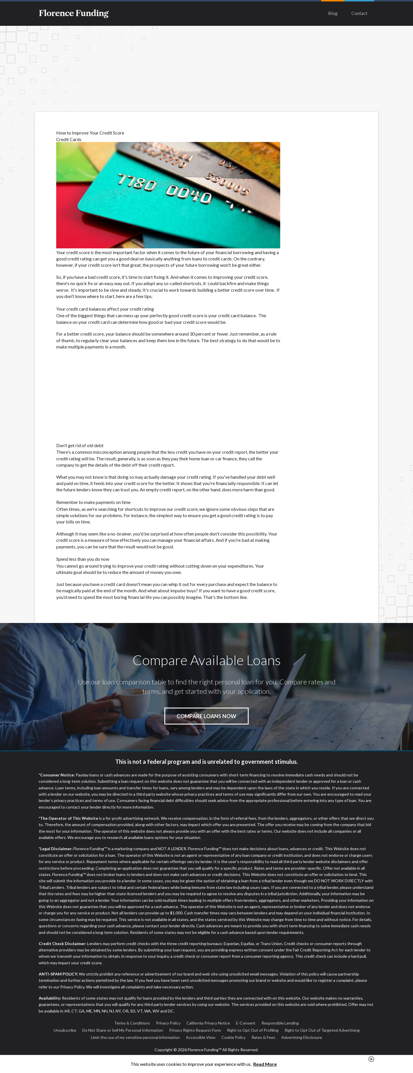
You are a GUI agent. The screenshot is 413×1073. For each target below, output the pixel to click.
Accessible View (200, 1037)
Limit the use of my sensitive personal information (135, 1037)
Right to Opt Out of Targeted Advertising (322, 1030)
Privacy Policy (168, 1023)
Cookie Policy (233, 1037)
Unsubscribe (65, 1030)
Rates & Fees (263, 1037)
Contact (359, 13)
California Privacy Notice (208, 1023)
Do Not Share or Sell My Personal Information (122, 1030)
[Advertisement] (206, 69)
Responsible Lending (280, 1023)
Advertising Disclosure (301, 1037)
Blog (333, 13)
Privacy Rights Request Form (195, 1030)
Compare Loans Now (206, 716)
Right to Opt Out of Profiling (252, 1030)
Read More (265, 1064)
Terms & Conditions (132, 1023)
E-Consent (246, 1023)
